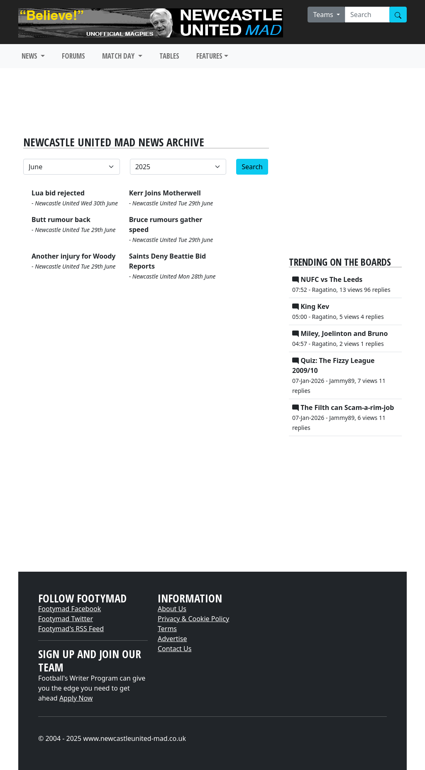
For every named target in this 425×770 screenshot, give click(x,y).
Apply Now (76, 698)
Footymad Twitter (65, 618)
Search (252, 166)
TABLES (169, 56)
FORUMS (73, 56)
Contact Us (174, 648)
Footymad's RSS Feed (71, 628)
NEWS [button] (30, 56)
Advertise (172, 638)
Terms (167, 628)
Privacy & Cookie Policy (193, 618)
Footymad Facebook (69, 608)
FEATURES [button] (209, 56)
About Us (172, 608)
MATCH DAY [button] (119, 56)
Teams (324, 14)
